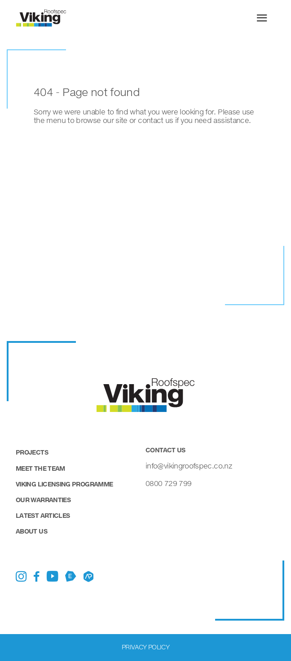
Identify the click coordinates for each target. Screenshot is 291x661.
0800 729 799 (168, 483)
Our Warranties (43, 499)
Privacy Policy (145, 647)
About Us (31, 531)
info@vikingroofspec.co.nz (189, 465)
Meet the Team (40, 468)
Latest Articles (43, 515)
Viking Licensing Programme (64, 484)
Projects (32, 452)
